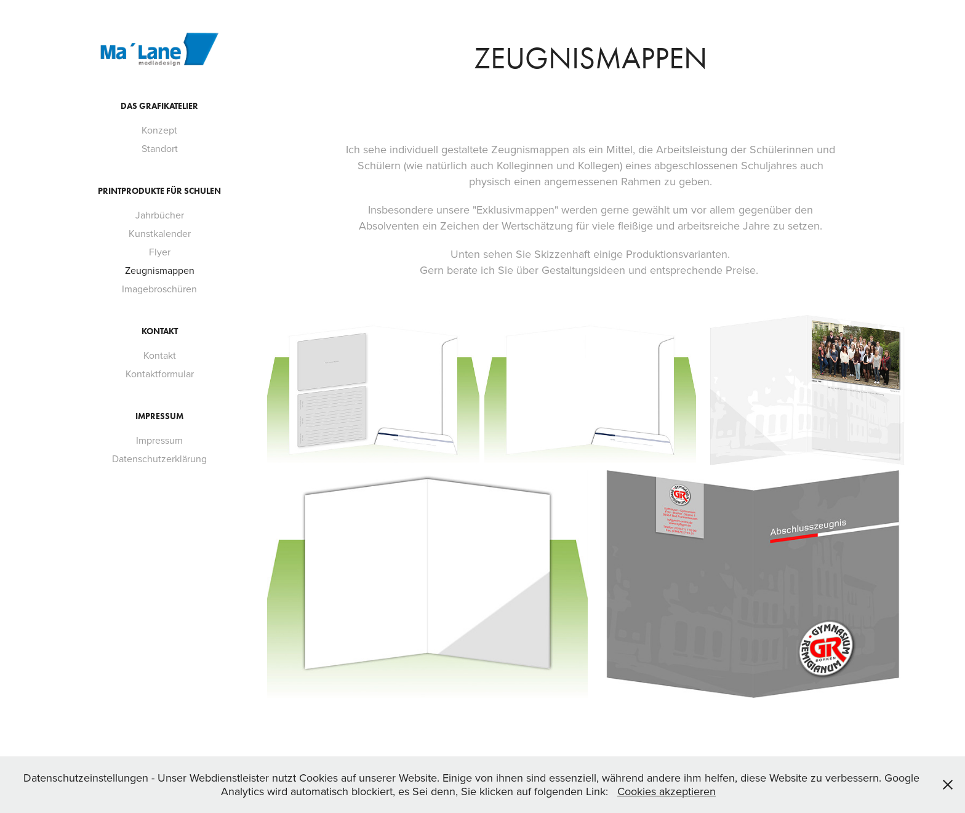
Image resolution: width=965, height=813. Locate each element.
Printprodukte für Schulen (159, 191)
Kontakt (160, 331)
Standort (160, 148)
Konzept (159, 130)
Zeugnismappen (159, 270)
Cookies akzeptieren (666, 791)
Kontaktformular (160, 373)
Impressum (159, 416)
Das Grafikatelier (159, 106)
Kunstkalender (160, 233)
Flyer (159, 251)
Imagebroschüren (159, 288)
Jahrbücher (159, 215)
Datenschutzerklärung (159, 458)
